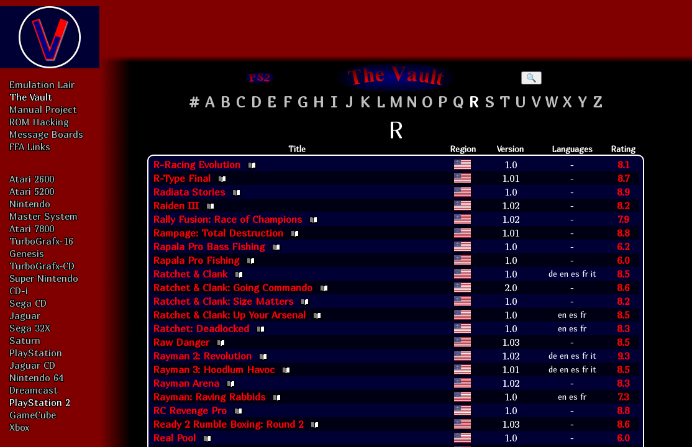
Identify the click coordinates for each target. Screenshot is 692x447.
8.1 (623, 164)
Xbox (19, 427)
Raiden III (176, 205)
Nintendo (29, 203)
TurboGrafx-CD (42, 265)
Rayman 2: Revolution (202, 356)
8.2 (623, 205)
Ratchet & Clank (190, 274)
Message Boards (46, 134)
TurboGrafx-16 (41, 240)
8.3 (623, 328)
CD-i (18, 290)
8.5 (623, 274)
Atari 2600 (31, 178)
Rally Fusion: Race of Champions (227, 219)
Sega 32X (29, 327)
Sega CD (28, 303)
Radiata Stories (189, 192)
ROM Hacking (39, 121)
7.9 (623, 219)
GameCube (32, 414)
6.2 (623, 246)
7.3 (623, 397)
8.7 (623, 178)
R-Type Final (182, 178)
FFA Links (29, 146)
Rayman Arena (186, 383)
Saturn (24, 340)
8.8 (623, 233)
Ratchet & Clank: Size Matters (223, 301)
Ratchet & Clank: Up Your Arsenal (229, 315)
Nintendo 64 (36, 377)
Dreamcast (33, 389)
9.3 (623, 356)
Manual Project (43, 109)
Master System (43, 216)
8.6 (623, 287)
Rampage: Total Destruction (218, 233)
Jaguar (24, 315)
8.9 (623, 192)
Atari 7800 (31, 228)
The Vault (30, 96)
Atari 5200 (31, 191)
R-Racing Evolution (196, 164)
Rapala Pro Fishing (196, 260)
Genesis (26, 253)
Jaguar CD (32, 365)
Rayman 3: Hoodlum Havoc (214, 369)
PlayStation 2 (39, 402)
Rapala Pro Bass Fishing (209, 246)
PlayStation (35, 352)
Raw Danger (181, 342)
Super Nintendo (43, 278)
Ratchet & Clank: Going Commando (232, 287)
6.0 (623, 260)
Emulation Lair (42, 84)
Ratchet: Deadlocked (201, 328)
